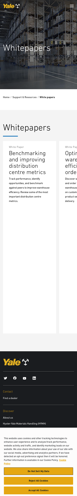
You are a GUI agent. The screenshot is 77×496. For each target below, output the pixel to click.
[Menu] (72, 6)
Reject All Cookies (38, 482)
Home (6, 97)
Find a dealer (10, 398)
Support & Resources (24, 97)
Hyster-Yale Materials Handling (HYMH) (24, 423)
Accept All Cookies (38, 492)
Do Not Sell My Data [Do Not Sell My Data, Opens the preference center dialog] (38, 472)
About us (8, 417)
